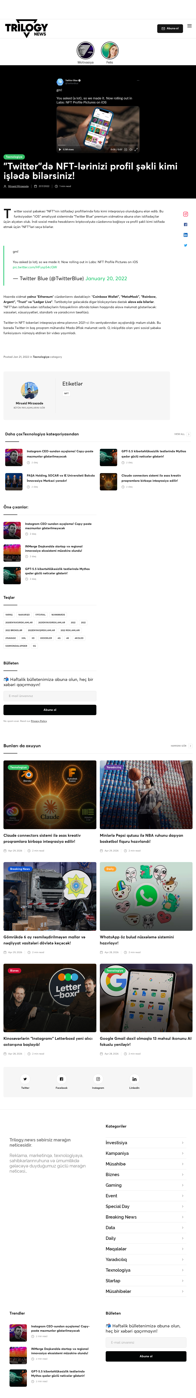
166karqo (24, 615)
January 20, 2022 (106, 278)
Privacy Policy (39, 721)
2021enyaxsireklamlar (51, 623)
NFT (66, 393)
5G (34, 646)
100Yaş (9, 615)
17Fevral (40, 615)
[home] (28, 28)
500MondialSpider (16, 646)
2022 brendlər (13, 630)
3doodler (46, 638)
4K (67, 638)
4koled (79, 638)
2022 (73, 623)
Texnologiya (14, 157)
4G (59, 638)
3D (33, 638)
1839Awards (58, 615)
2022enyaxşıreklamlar (41, 630)
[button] (189, 25)
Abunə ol (173, 28)
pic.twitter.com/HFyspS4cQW (35, 267)
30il (23, 638)
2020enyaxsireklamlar (19, 623)
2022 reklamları (70, 630)
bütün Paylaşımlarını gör (29, 408)
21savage (10, 638)
